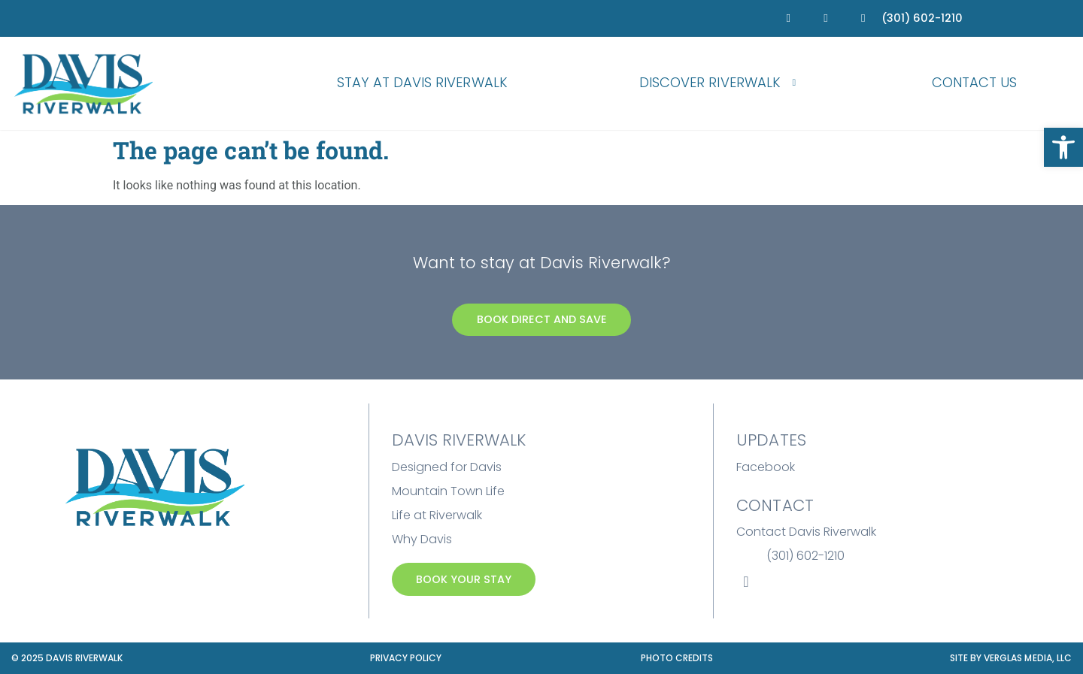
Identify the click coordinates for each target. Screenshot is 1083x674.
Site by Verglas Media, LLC (1011, 657)
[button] (1063, 147)
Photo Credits (677, 657)
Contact (774, 505)
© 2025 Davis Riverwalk (67, 657)
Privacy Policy (406, 657)
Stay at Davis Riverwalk (422, 82)
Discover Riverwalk (719, 83)
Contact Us (975, 82)
